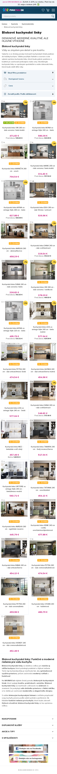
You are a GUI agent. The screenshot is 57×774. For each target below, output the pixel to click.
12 (33, 101)
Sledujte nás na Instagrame (30, 758)
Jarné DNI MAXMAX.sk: (12, 2)
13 (4, 578)
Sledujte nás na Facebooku (30, 748)
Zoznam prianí (43, 10)
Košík (48, 10)
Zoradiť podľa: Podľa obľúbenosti (22, 94)
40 (33, 181)
